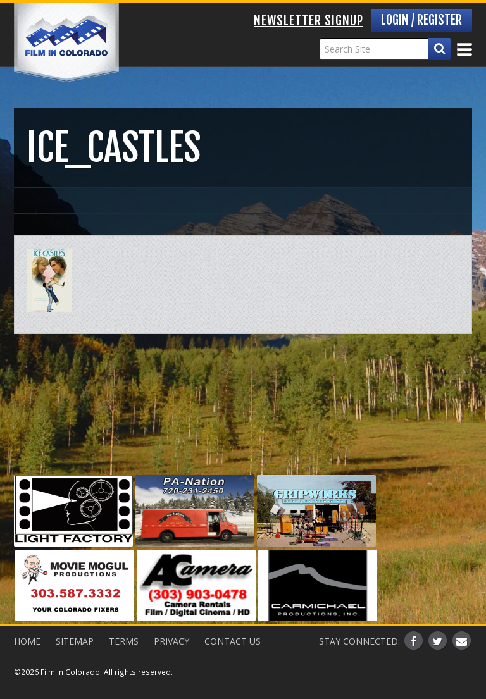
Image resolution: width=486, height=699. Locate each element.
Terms (124, 641)
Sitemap (75, 641)
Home (27, 641)
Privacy (171, 641)
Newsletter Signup (308, 20)
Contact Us (232, 641)
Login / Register (421, 20)
